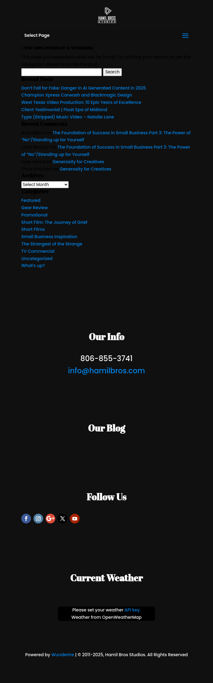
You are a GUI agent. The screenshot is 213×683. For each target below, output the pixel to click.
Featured (30, 200)
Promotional (34, 215)
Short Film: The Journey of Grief (54, 222)
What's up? (33, 265)
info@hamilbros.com (106, 371)
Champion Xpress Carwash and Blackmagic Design (76, 95)
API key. (133, 610)
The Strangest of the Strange (51, 244)
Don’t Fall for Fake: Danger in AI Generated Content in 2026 (83, 88)
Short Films (33, 229)
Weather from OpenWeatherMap (106, 617)
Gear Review (34, 208)
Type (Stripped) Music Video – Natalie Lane (67, 117)
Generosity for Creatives (78, 162)
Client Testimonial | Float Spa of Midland (64, 110)
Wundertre (62, 655)
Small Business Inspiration (49, 237)
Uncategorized (37, 258)
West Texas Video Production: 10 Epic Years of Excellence (81, 102)
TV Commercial (37, 251)
